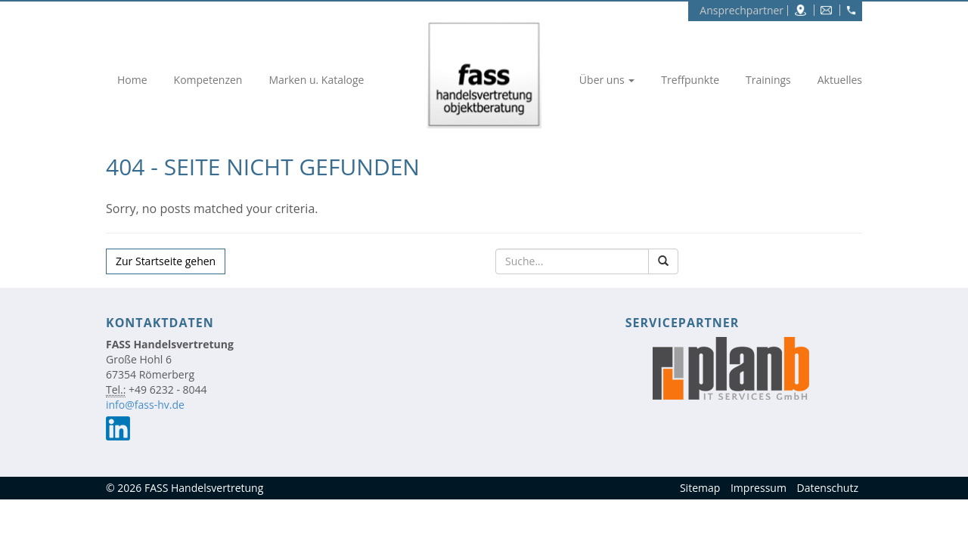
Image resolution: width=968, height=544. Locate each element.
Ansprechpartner (741, 10)
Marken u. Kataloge (316, 80)
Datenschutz (827, 488)
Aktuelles (840, 80)
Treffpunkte (690, 80)
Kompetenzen (208, 80)
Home (132, 80)
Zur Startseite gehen (166, 261)
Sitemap (700, 488)
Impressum (758, 488)
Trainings (768, 80)
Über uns (606, 80)
